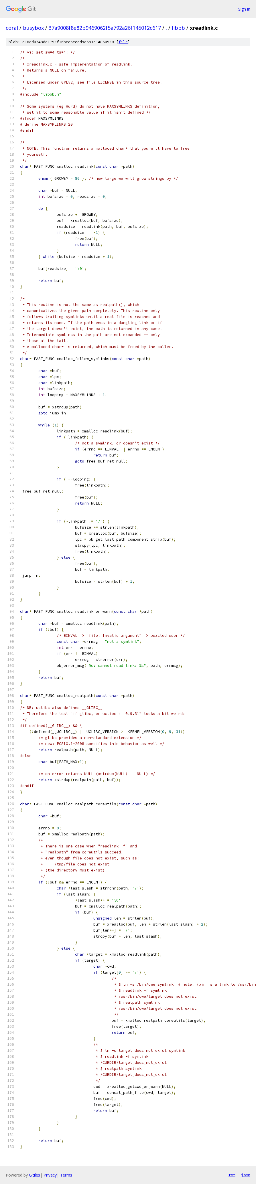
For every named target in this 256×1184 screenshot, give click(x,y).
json (245, 1174)
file (123, 41)
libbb (178, 27)
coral (12, 27)
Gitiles (34, 1175)
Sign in (244, 9)
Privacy (50, 1175)
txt (232, 1174)
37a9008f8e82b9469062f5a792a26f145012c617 (105, 27)
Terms (66, 1175)
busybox (33, 27)
